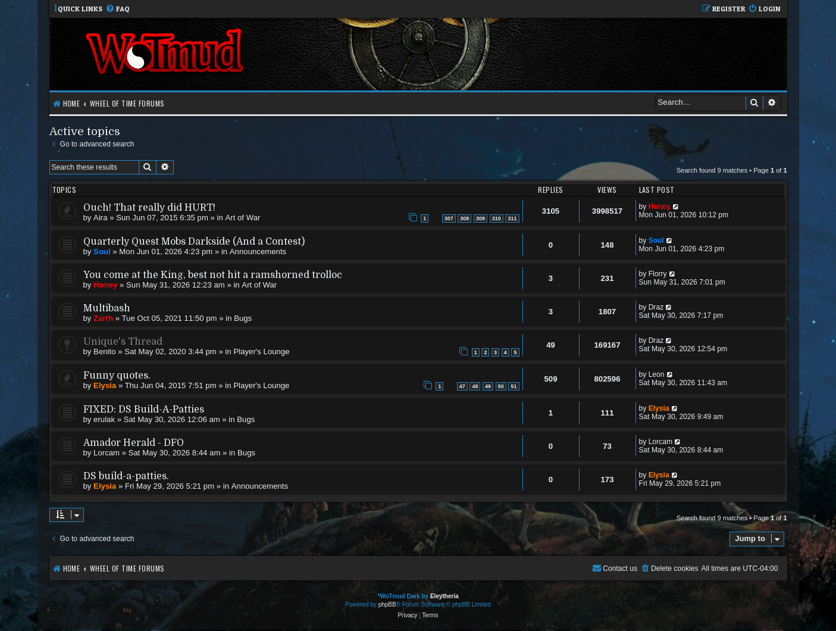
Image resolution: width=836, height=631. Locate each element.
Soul (102, 251)
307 (448, 218)
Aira (100, 217)
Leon (657, 374)
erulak (104, 419)
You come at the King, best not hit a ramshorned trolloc (212, 275)
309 (480, 218)
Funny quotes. (117, 375)
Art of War (243, 217)
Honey (660, 206)
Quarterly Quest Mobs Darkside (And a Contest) (194, 241)
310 (496, 218)
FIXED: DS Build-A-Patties (143, 409)
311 (512, 218)
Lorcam (106, 452)
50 (501, 386)
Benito (104, 351)
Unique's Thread (122, 341)
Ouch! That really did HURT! (149, 207)
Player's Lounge (261, 351)
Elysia (104, 385)
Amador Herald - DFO (133, 443)
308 (464, 218)
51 (513, 386)
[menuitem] (117, 9)
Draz (656, 307)
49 (488, 386)
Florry (658, 274)
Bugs (243, 318)
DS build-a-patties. (126, 476)
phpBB (387, 604)
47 (462, 386)
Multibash (106, 308)
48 (475, 386)
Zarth (103, 318)
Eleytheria (444, 596)
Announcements (258, 251)
